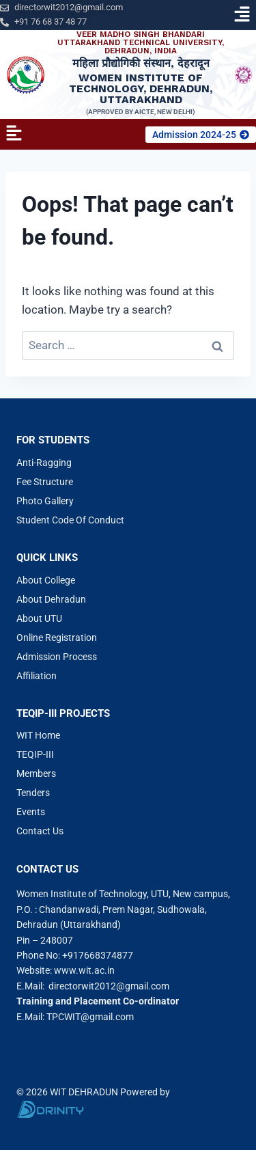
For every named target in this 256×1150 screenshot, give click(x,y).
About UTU (39, 618)
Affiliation (36, 675)
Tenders (33, 792)
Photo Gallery (45, 500)
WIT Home (38, 735)
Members (36, 773)
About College (45, 580)
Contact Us (39, 830)
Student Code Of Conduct (70, 520)
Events (30, 811)
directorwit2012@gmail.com (108, 986)
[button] (242, 15)
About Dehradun (51, 599)
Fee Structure (44, 481)
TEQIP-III (35, 754)
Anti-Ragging (44, 462)
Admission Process (56, 656)
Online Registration (56, 637)
